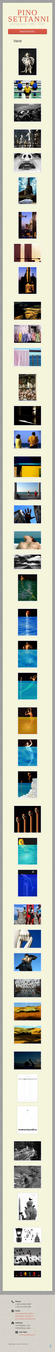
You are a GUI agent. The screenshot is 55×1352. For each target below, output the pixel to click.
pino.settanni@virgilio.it (24, 1313)
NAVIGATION (27, 31)
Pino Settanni (29, 15)
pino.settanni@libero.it (24, 1316)
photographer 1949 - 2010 (27, 23)
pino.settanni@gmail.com (25, 1319)
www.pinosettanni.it (27, 1335)
